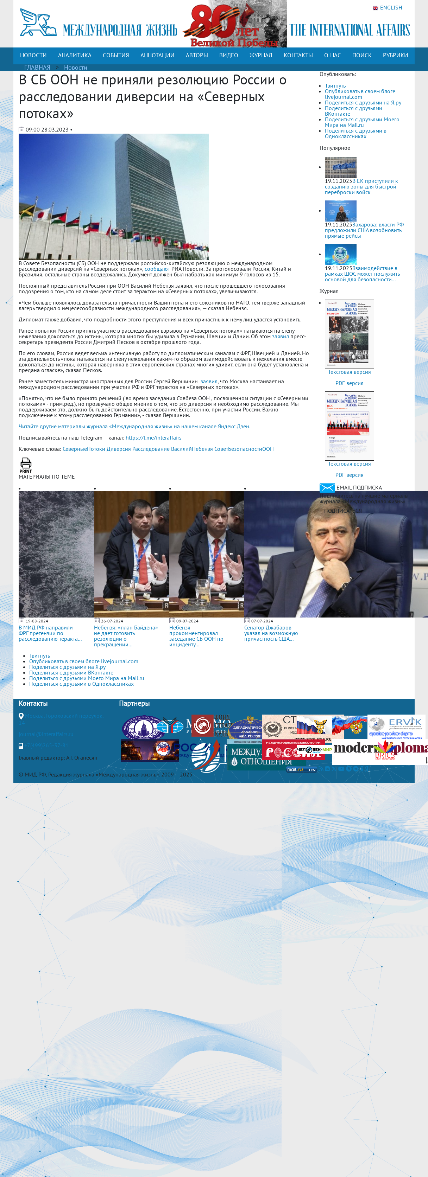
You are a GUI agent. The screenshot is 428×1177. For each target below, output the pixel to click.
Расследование (151, 448)
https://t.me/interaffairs (154, 437)
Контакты (33, 703)
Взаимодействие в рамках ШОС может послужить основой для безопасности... (362, 273)
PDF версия (349, 382)
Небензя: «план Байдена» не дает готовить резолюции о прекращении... (126, 636)
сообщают (157, 268)
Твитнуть (335, 85)
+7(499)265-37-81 (46, 745)
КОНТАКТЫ (298, 55)
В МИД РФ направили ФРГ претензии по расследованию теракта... (50, 633)
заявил (280, 336)
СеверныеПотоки (84, 448)
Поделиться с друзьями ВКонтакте (353, 110)
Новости (75, 67)
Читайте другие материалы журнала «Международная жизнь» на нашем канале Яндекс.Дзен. (134, 426)
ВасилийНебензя (192, 448)
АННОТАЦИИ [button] (157, 55)
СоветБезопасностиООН (244, 448)
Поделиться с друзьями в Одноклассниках (355, 133)
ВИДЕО (228, 55)
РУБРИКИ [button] (395, 55)
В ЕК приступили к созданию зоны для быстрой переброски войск (361, 186)
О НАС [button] (332, 55)
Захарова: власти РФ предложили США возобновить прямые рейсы (364, 230)
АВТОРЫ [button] (197, 55)
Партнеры (134, 703)
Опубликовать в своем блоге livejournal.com (360, 94)
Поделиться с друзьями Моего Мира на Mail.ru (362, 122)
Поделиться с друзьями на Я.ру (363, 102)
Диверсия (119, 448)
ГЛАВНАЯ (37, 67)
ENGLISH (387, 8)
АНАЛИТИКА (75, 55)
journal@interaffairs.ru (46, 733)
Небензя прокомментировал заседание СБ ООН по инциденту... (196, 636)
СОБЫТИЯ (116, 55)
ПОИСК (362, 55)
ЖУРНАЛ (261, 55)
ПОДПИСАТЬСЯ (343, 510)
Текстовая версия (349, 371)
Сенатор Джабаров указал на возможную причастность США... (271, 633)
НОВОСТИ (33, 55)
